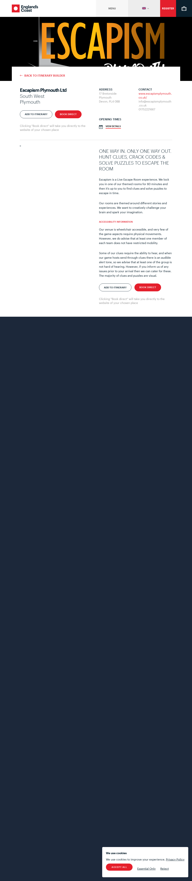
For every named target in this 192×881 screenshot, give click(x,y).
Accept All (119, 867)
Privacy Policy (175, 859)
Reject (164, 868)
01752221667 (147, 109)
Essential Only (146, 868)
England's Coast (25, 8)
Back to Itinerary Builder (44, 75)
